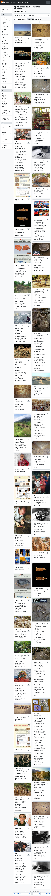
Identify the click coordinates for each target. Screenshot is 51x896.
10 (39, 893)
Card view (31, 19)
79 (44, 893)
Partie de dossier (6, 133)
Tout (3, 14)
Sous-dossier (6, 126)
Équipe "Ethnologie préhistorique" (6, 20)
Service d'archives (5, 87)
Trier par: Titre (34, 22)
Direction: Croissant (44, 22)
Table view (38, 19)
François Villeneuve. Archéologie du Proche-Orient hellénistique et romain (6, 45)
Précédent (16, 893)
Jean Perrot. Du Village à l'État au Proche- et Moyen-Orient (6, 56)
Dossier (6, 137)
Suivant (48, 893)
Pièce (6, 130)
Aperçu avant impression (20, 19)
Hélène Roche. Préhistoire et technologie (6, 78)
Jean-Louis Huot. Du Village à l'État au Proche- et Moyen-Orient (6, 67)
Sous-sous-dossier (6, 140)
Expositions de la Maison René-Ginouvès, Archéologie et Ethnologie (6, 32)
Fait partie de (5, 10)
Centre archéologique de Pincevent (6, 111)
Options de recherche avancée (24, 15)
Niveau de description (5, 119)
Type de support (4, 146)
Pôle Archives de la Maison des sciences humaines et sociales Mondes (6, 100)
